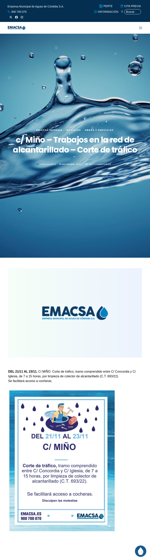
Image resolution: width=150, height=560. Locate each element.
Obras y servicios (99, 130)
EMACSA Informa (49, 130)
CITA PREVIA (130, 6)
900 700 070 (17, 11)
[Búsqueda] (131, 12)
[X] (10, 17)
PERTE (105, 6)
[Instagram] (22, 17)
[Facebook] (16, 17)
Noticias (73, 130)
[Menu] (138, 28)
